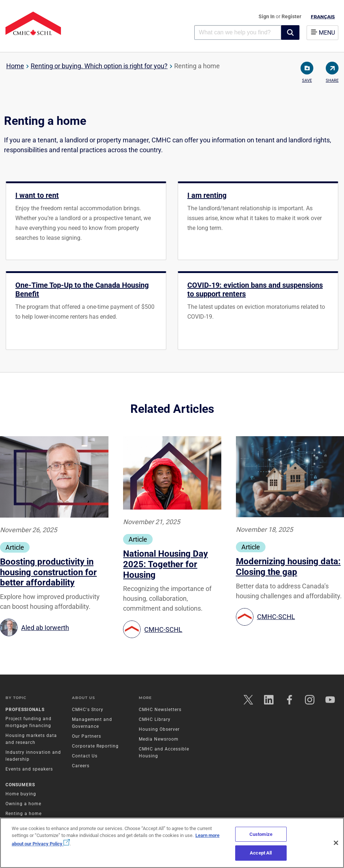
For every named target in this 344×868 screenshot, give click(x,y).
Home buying (20, 794)
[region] (172, 843)
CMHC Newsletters (160, 709)
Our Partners (86, 736)
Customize (260, 834)
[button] (290, 32)
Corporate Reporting (95, 746)
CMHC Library (155, 719)
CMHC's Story (87, 709)
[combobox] (238, 32)
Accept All (261, 853)
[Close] (336, 843)
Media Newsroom (159, 739)
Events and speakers (29, 769)
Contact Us (85, 755)
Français (323, 16)
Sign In (267, 16)
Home (15, 66)
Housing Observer (159, 729)
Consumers (20, 785)
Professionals (25, 709)
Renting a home (23, 814)
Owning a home (23, 804)
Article (14, 547)
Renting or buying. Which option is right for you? (99, 66)
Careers (80, 765)
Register (291, 16)
